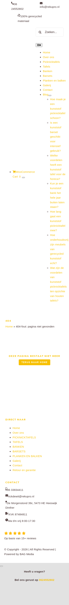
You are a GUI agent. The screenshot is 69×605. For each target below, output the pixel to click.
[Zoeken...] (50, 32)
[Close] (1, 566)
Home (9, 326)
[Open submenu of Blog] (49, 95)
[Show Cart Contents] (23, 177)
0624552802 (46, 579)
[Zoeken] (40, 32)
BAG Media (27, 554)
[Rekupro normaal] (19, 25)
